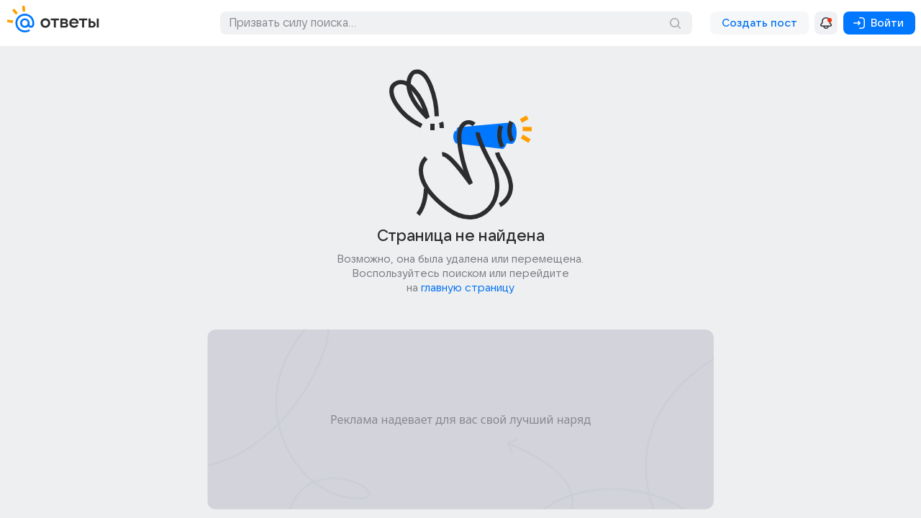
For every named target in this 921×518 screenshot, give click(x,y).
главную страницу (467, 288)
